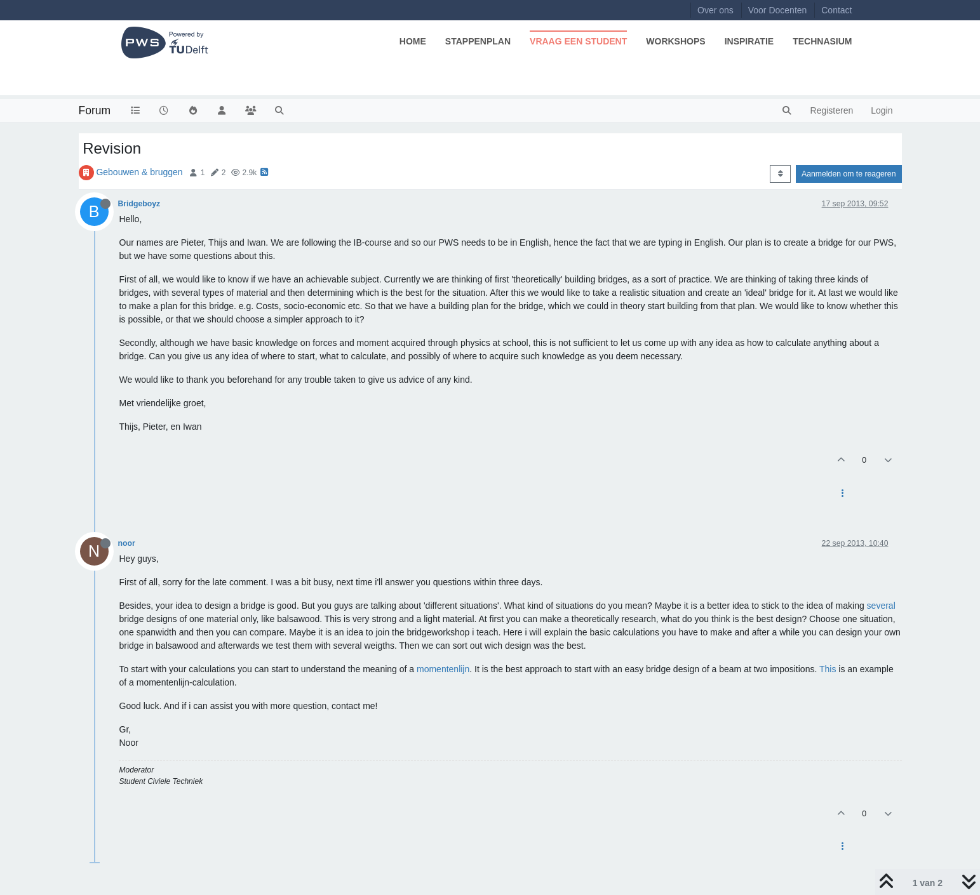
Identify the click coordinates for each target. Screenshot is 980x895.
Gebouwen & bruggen (139, 172)
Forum (95, 110)
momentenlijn (443, 669)
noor (126, 543)
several (881, 605)
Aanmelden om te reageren (849, 173)
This (827, 669)
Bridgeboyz (139, 203)
